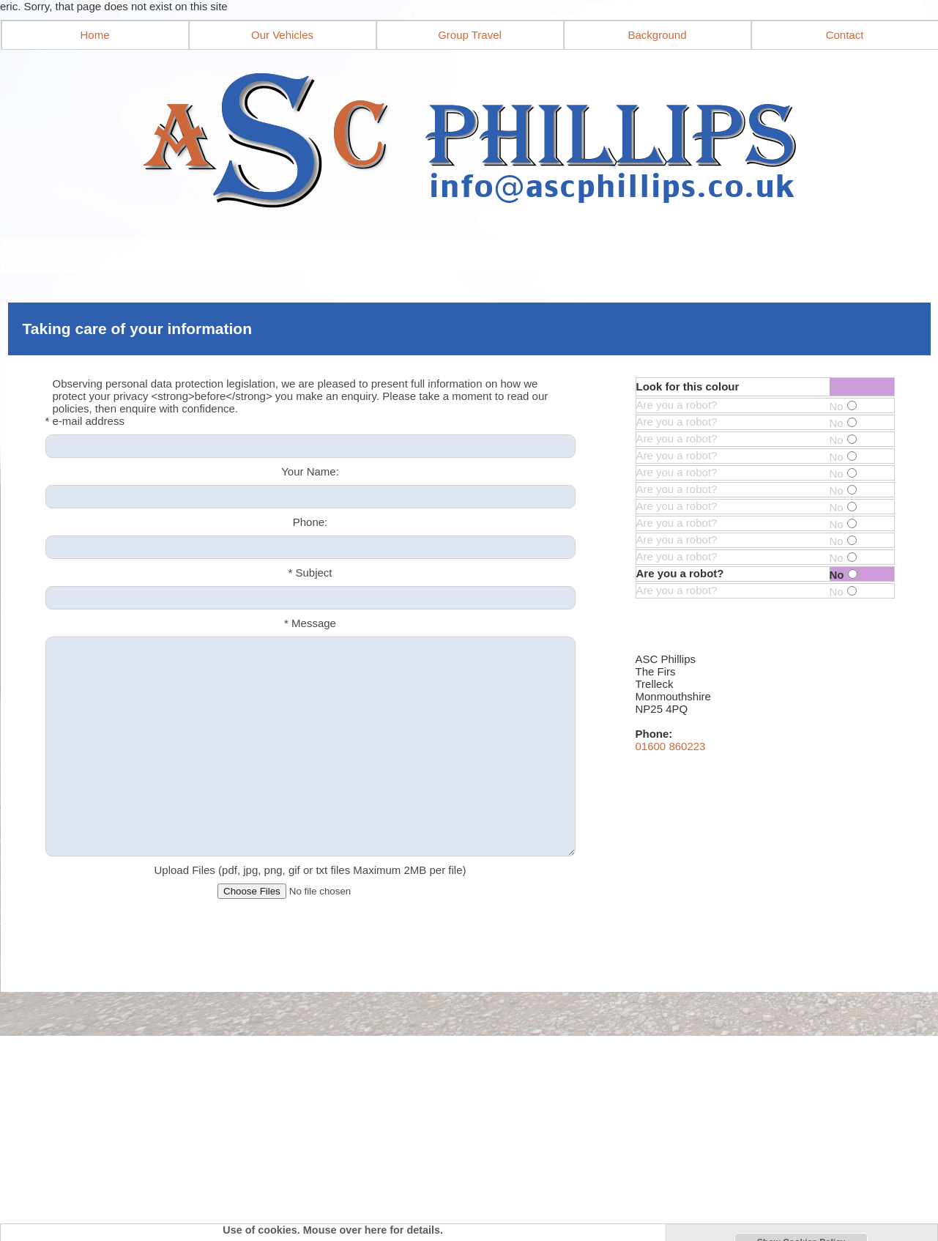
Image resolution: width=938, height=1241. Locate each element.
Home (94, 35)
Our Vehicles (282, 35)
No (843, 406)
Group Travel (470, 35)
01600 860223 (671, 746)
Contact (845, 35)
